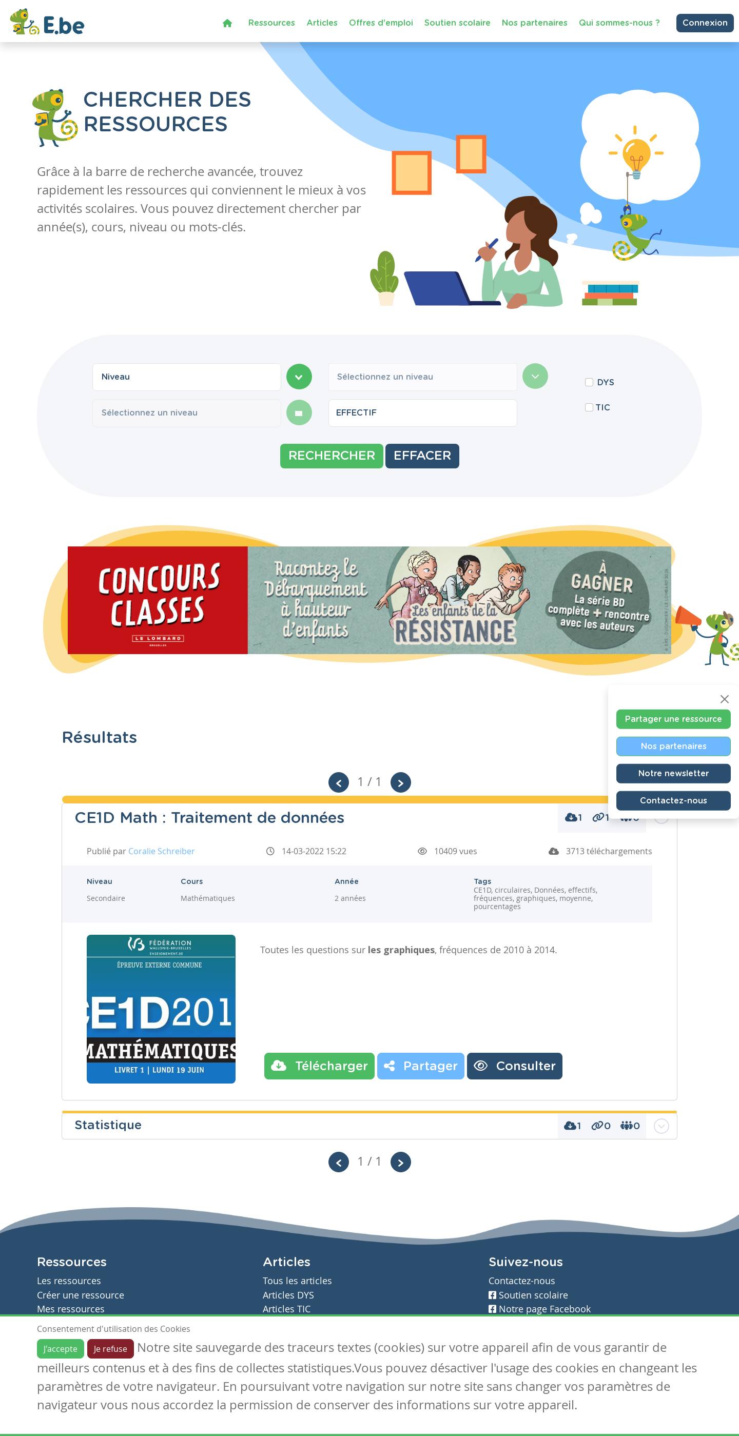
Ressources (271, 22)
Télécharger (319, 1065)
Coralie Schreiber (161, 851)
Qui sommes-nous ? (619, 22)
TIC (602, 408)
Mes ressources (71, 1309)
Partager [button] (421, 1065)
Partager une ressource (673, 719)
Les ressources (69, 1281)
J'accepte (60, 1348)
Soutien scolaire (457, 22)
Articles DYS (288, 1295)
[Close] (724, 699)
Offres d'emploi (381, 22)
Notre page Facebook (540, 1309)
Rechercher (331, 456)
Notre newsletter (673, 773)
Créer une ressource (80, 1295)
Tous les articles (297, 1281)
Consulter (515, 1065)
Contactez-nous (673, 800)
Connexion (705, 22)
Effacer (422, 456)
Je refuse (110, 1348)
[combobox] (186, 377)
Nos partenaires (535, 22)
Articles (322, 22)
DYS (605, 383)
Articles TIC (286, 1309)
